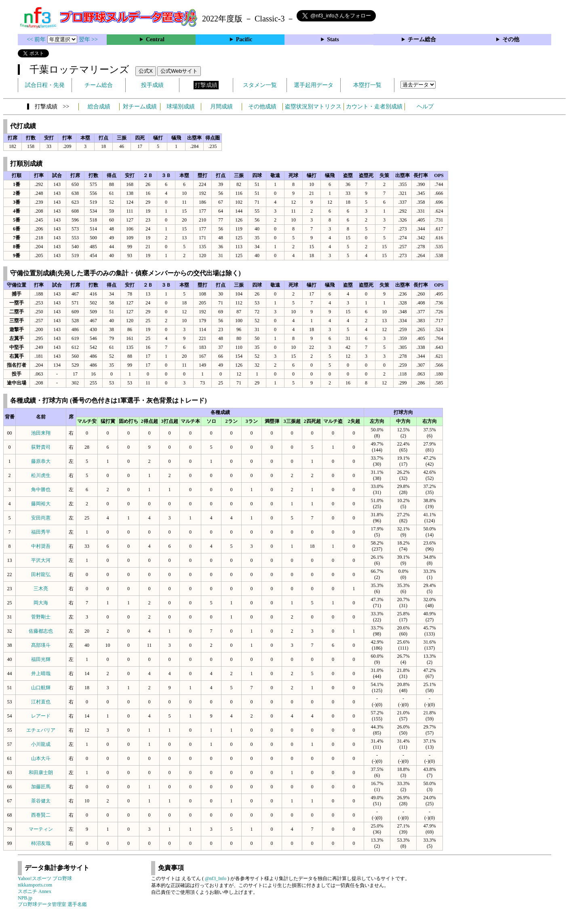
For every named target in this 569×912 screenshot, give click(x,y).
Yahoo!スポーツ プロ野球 (45, 878)
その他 (510, 39)
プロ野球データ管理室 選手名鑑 (52, 904)
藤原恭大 (41, 461)
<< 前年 (37, 39)
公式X (146, 71)
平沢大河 (41, 560)
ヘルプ (425, 106)
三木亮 (41, 588)
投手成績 (152, 85)
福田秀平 (41, 532)
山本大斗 (41, 758)
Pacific (244, 39)
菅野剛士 (41, 617)
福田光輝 (41, 659)
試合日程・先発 (45, 85)
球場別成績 (180, 106)
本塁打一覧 (367, 85)
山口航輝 (41, 687)
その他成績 (262, 106)
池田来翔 (41, 433)
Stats (333, 39)
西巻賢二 (41, 815)
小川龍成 (41, 744)
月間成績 (221, 106)
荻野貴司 (41, 447)
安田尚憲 (41, 518)
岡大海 (41, 603)
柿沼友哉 (41, 843)
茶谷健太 (41, 801)
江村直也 (41, 702)
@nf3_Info (215, 878)
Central (155, 39)
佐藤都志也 (41, 631)
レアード (41, 716)
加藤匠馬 (41, 787)
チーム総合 (422, 39)
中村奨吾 (41, 546)
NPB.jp (25, 898)
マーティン (41, 829)
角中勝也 (41, 489)
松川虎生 (41, 475)
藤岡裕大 (41, 504)
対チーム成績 (140, 106)
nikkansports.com (35, 885)
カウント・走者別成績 (374, 106)
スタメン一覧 (260, 85)
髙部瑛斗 (41, 645)
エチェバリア (40, 730)
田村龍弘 (41, 574)
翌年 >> (88, 39)
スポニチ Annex (34, 891)
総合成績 (99, 106)
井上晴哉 (41, 673)
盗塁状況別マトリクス (313, 106)
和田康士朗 (41, 772)
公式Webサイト (179, 71)
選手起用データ (313, 85)
